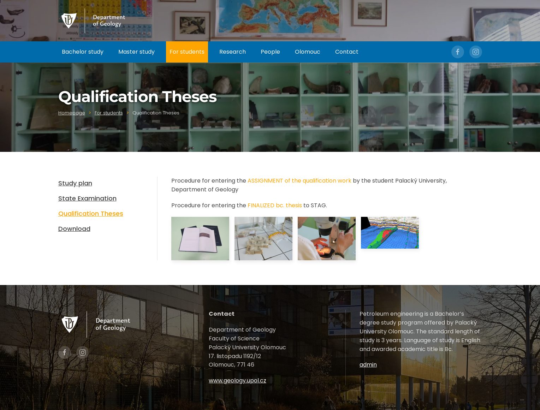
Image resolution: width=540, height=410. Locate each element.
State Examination (87, 198)
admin (368, 365)
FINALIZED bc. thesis (275, 205)
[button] (200, 238)
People (270, 52)
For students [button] (187, 52)
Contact (346, 52)
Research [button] (232, 52)
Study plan (75, 183)
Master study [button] (136, 52)
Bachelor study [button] (82, 52)
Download (74, 228)
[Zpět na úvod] (93, 20)
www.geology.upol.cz (237, 380)
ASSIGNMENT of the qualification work (299, 181)
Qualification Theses (90, 213)
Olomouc (307, 52)
